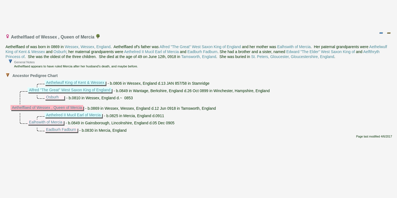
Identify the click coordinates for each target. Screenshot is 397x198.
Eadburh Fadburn (202, 52)
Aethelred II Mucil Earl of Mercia (151, 52)
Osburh (59, 52)
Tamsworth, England (198, 56)
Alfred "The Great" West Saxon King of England (200, 47)
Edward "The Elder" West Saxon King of (320, 52)
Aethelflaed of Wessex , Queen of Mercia (47, 107)
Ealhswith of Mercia (293, 47)
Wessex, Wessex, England (88, 47)
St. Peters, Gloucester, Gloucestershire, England (292, 56)
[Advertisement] (198, 14)
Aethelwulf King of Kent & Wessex (75, 82)
